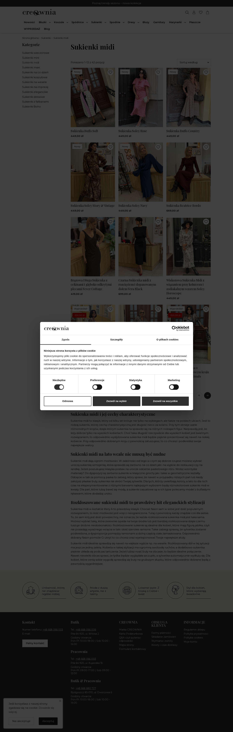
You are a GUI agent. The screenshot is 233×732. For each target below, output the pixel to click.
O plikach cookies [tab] (167, 339)
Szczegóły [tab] (116, 339)
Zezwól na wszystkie (165, 401)
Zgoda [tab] (66, 339)
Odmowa (67, 401)
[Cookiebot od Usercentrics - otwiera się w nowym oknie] (174, 328)
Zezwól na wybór (116, 401)
